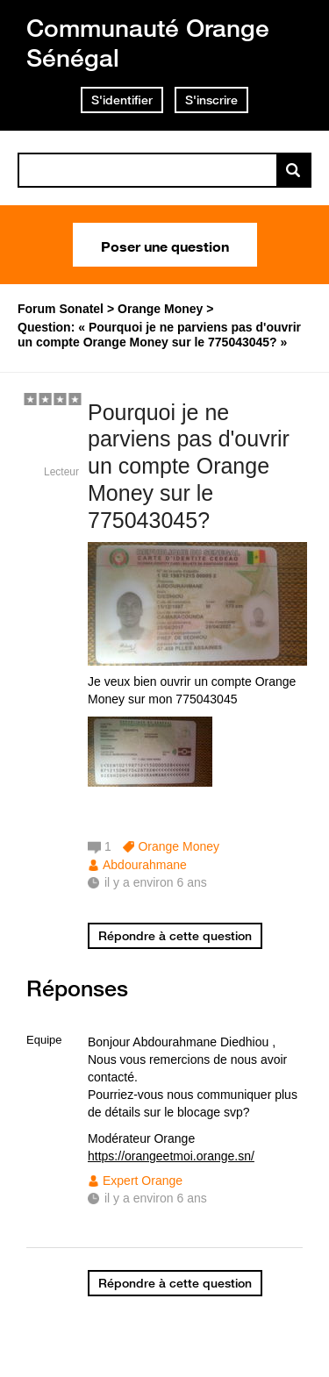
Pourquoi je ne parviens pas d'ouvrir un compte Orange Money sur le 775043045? (189, 466)
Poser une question (165, 245)
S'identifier (122, 100)
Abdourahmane (145, 865)
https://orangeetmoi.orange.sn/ (171, 1156)
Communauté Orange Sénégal (147, 42)
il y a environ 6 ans (155, 1198)
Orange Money (178, 846)
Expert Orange (142, 1181)
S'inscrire (211, 100)
